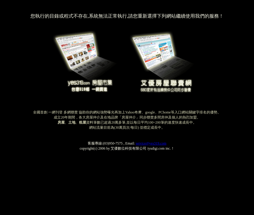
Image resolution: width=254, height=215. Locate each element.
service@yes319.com (151, 143)
